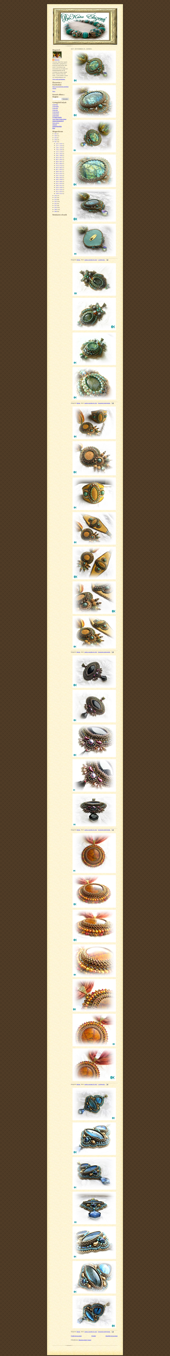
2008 (55, 211)
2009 (55, 209)
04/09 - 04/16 (59, 177)
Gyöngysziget (55, 113)
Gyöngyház (55, 110)
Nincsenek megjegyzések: (104, 403)
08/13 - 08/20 (59, 163)
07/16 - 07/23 (59, 165)
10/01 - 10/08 (59, 155)
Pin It (53, 91)
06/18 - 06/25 (59, 167)
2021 (55, 133)
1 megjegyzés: (101, 259)
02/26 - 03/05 (59, 187)
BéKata (57, 59)
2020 (55, 135)
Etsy (53, 128)
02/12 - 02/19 (59, 191)
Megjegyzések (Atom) (84, 1340)
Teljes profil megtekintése (58, 79)
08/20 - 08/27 (59, 161)
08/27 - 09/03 (59, 159)
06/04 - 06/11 (59, 171)
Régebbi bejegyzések (112, 1336)
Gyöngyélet (55, 108)
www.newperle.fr (58, 121)
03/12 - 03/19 (59, 183)
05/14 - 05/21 (59, 173)
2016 (55, 195)
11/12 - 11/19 (59, 151)
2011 (55, 205)
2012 (55, 203)
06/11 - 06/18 (59, 169)
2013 (55, 201)
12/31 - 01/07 (59, 143)
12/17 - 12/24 (59, 145)
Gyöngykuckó (55, 111)
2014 (55, 199)
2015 (55, 197)
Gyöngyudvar (55, 115)
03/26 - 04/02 (59, 181)
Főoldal (93, 1336)
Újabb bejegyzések (76, 1336)
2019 (55, 137)
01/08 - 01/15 (59, 193)
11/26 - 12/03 (59, 149)
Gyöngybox (55, 104)
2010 (55, 207)
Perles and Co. (55, 123)
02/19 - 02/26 (59, 189)
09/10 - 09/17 (59, 157)
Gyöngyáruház (57, 126)
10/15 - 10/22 (59, 153)
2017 (55, 141)
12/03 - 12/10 (59, 147)
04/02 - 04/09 (59, 179)
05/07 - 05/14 (59, 175)
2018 (55, 139)
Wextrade (54, 124)
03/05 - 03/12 (59, 185)
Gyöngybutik (55, 106)
